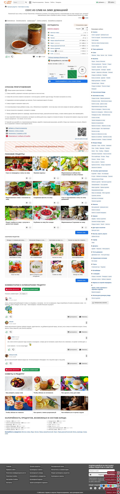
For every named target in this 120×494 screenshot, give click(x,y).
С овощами (96, 273)
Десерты (95, 246)
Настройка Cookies (12, 478)
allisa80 (11, 321)
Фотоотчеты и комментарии (60, 469)
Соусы (95, 264)
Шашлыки (94, 145)
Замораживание (96, 184)
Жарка (99, 173)
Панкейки (104, 75)
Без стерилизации (105, 128)
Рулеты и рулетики (101, 218)
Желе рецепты (106, 248)
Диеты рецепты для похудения (36, 269)
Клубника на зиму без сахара (44, 222)
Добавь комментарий (30, 289)
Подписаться (98, 474)
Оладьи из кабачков (96, 75)
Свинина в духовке (96, 201)
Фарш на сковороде (96, 192)
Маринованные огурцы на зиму (99, 106)
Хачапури (103, 69)
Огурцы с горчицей (107, 139)
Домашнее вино (104, 207)
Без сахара (94, 261)
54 (9, 56)
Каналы (47, 2)
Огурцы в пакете (96, 224)
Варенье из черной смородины (102, 282)
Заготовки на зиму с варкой (57, 240)
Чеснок (52, 38)
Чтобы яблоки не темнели (15, 412)
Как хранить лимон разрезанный (45, 412)
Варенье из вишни (96, 125)
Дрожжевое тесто (96, 254)
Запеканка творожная (97, 153)
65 (37, 56)
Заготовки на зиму (98, 95)
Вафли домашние (96, 80)
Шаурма (94, 218)
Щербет (93, 248)
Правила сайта (10, 469)
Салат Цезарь (95, 40)
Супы (94, 52)
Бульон (102, 55)
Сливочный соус (96, 267)
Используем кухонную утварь (102, 295)
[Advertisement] (102, 16)
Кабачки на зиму (108, 112)
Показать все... (81, 280)
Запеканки (108, 145)
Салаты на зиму (96, 117)
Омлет (93, 151)
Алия (85, 17)
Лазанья (94, 159)
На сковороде (105, 173)
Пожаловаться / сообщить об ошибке (19, 136)
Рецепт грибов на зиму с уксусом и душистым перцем (18, 223)
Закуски (95, 216)
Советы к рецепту (42, 20)
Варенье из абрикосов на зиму (99, 134)
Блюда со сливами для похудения (17, 240)
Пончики (103, 80)
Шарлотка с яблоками (102, 72)
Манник (102, 83)
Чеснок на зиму (57, 251)
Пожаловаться (10, 20)
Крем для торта (95, 230)
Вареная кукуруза (96, 292)
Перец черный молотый (57, 40)
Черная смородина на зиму (98, 120)
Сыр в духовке (104, 184)
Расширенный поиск (57, 465)
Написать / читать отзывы (16, 131)
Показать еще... (81, 232)
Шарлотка (99, 66)
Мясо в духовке (106, 192)
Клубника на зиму (107, 136)
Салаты (95, 32)
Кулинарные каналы (57, 475)
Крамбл (108, 69)
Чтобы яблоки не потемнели (43, 392)
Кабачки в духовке (96, 181)
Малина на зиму (96, 131)
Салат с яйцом (95, 45)
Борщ (98, 55)
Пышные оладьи (106, 86)
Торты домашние (98, 49)
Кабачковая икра (106, 114)
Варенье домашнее (105, 98)
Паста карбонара (96, 156)
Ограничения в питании (100, 258)
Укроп (52, 43)
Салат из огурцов (96, 37)
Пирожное (98, 248)
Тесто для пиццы (105, 254)
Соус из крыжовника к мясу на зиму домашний (74, 198)
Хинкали (107, 148)
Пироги (93, 61)
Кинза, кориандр (55, 48)
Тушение (110, 176)
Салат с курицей (96, 34)
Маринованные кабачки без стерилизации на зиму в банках (72, 173)
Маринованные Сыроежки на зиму (73, 222)
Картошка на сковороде (97, 198)
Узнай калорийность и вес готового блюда (65, 81)
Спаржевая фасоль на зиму (43, 197)
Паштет (102, 224)
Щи (106, 55)
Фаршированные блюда (97, 179)
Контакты (9, 482)
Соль (51, 53)
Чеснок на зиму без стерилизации (78, 240)
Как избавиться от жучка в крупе (73, 412)
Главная (8, 465)
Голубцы (101, 151)
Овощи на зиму (78, 268)
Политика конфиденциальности (16, 472)
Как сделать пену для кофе (71, 392)
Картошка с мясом (96, 279)
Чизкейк (108, 77)
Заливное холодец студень (98, 221)
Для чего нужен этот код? (81, 138)
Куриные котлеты (96, 164)
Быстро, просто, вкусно (100, 233)
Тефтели (102, 162)
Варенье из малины (96, 139)
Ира (10, 298)
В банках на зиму (96, 101)
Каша (99, 145)
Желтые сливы (54, 32)
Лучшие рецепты (35, 465)
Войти (111, 2)
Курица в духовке (104, 187)
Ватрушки (94, 88)
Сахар (52, 51)
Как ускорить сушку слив (14, 392)
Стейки (97, 148)
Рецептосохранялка (38, 2)
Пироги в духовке (96, 69)
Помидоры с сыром (107, 276)
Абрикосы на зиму (106, 125)
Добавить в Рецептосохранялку (18, 128)
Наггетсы (107, 224)
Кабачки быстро (95, 236)
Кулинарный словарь (36, 472)
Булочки (105, 66)
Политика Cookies (11, 475)
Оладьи (109, 64)
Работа (52, 2)
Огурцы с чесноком (96, 276)
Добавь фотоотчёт (12, 289)
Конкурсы (58, 2)
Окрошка (94, 55)
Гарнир (95, 239)
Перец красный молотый (57, 45)
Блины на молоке (96, 77)
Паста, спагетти (95, 162)
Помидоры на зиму (96, 114)
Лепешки (110, 72)
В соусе (93, 176)
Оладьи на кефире (96, 86)
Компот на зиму (95, 103)
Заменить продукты (53, 28)
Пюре (93, 242)
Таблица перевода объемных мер (58, 57)
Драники (103, 77)
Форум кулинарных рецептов (60, 472)
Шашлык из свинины (97, 167)
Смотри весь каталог (99, 302)
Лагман (98, 159)
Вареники (102, 148)
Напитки (95, 204)
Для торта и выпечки (99, 227)
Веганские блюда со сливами (38, 240)
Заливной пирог (95, 83)
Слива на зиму (57, 268)
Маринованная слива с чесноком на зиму (18, 198)
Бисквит (94, 72)
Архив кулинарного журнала (39, 482)
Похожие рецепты (21, 20)
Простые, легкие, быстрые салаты (100, 43)
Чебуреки (106, 151)
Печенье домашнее (96, 64)
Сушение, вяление (96, 195)
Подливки (103, 267)
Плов (93, 148)
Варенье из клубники (97, 136)
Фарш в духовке (96, 187)
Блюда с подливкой (106, 164)
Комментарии (31, 20)
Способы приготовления (100, 171)
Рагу (97, 151)
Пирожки (104, 64)
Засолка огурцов (96, 128)
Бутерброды (96, 270)
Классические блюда (99, 92)
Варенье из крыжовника (97, 123)
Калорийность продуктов (55, 20)
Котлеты (103, 145)
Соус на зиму (15, 268)
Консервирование (78, 251)
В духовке (94, 173)
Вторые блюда (97, 142)
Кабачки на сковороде (101, 176)
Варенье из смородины (97, 112)
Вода (51, 35)
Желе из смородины (97, 109)
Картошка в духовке (106, 181)
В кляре (103, 156)
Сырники (94, 66)
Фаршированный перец (97, 190)
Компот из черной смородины (99, 212)
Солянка (110, 55)
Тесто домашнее (97, 252)
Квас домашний (95, 207)
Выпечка (95, 58)
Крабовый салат (105, 34)
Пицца (107, 156)
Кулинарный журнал (36, 478)
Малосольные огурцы (106, 101)
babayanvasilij (13, 354)
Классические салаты (106, 37)
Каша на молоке (107, 153)
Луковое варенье (39, 173)
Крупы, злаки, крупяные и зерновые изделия (99, 288)
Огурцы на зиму (95, 98)
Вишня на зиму (106, 109)
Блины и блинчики (100, 61)
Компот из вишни (96, 209)
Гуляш (102, 159)
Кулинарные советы (36, 469)
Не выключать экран (81, 25)
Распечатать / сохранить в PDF (18, 133)
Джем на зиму (103, 103)
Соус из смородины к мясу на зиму (18, 173)
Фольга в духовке (96, 298)
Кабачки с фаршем (106, 279)
